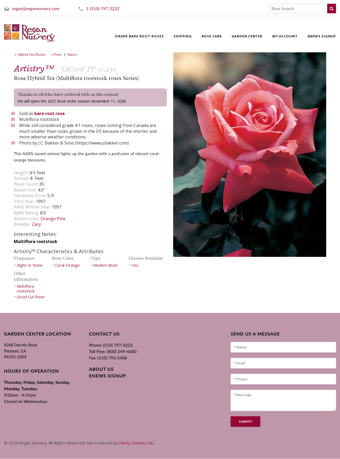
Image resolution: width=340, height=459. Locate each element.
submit (245, 421)
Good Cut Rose (31, 296)
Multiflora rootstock (26, 288)
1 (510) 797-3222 (103, 8)
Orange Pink (53, 219)
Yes (134, 265)
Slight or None (29, 265)
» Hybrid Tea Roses (30, 54)
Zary (36, 224)
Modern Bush (105, 265)
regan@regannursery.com (36, 8)
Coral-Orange (67, 265)
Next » (73, 54)
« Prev (55, 54)
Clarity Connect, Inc (136, 442)
